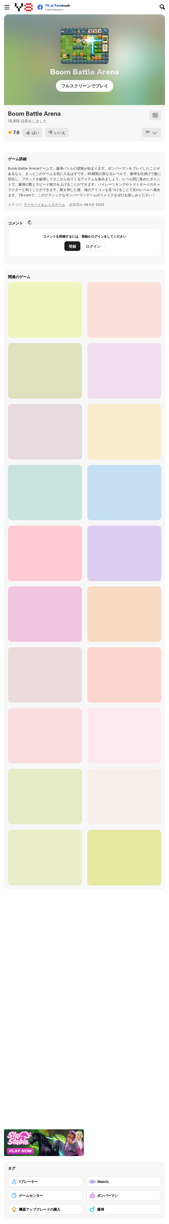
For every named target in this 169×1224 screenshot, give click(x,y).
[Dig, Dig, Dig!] (45, 431)
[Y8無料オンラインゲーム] (24, 7)
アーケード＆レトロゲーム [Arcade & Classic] (44, 204)
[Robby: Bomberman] (45, 553)
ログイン (93, 246)
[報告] (151, 132)
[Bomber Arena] (45, 735)
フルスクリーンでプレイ (84, 86)
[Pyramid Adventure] (124, 431)
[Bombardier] (45, 857)
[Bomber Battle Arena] (124, 614)
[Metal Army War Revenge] (124, 492)
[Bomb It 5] (45, 614)
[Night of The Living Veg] (45, 371)
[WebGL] (123, 1181)
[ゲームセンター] (45, 1195)
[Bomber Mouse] (124, 675)
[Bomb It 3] (45, 796)
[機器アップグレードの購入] (45, 1209)
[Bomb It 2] (124, 735)
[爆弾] (123, 1209)
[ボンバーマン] (123, 1195)
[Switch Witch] (45, 492)
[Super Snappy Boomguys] (124, 796)
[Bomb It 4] (45, 310)
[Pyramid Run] (124, 310)
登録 (72, 246)
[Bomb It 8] (124, 857)
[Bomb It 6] (45, 675)
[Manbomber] (124, 553)
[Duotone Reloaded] (124, 371)
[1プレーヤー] (45, 1181)
